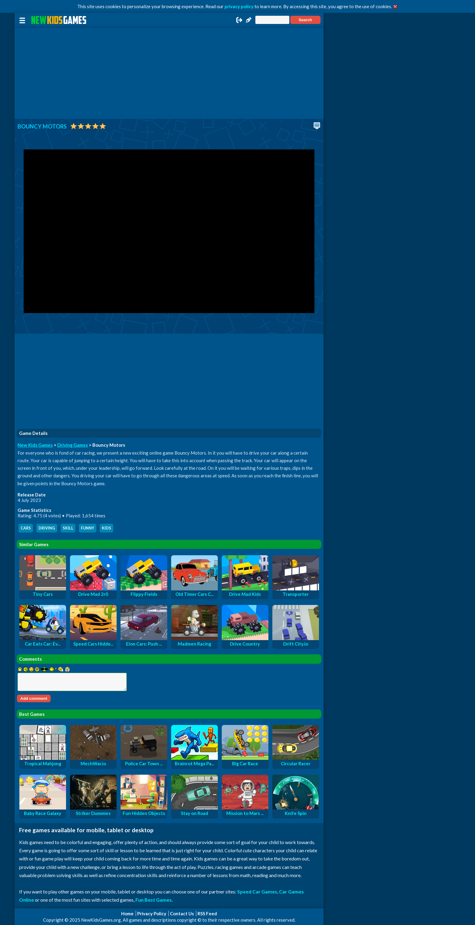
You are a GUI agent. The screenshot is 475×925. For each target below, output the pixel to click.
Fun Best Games (153, 900)
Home (127, 913)
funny (87, 528)
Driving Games (72, 445)
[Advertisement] (169, 73)
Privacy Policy (151, 913)
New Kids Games (35, 445)
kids (106, 528)
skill (68, 528)
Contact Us (182, 913)
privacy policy (239, 6)
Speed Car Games (257, 891)
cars (26, 528)
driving (46, 528)
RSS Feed (207, 913)
